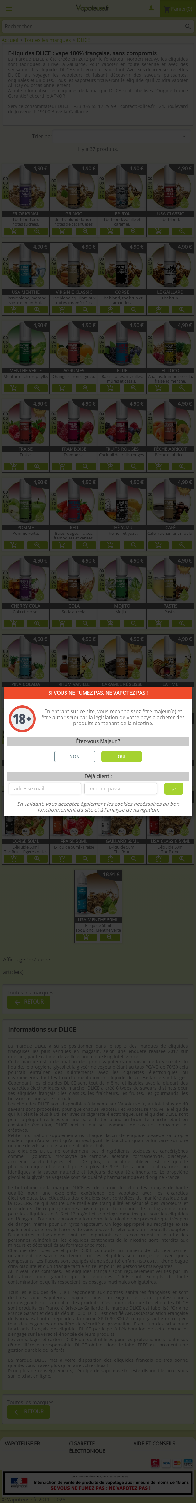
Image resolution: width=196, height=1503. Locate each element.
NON (74, 756)
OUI (121, 756)
